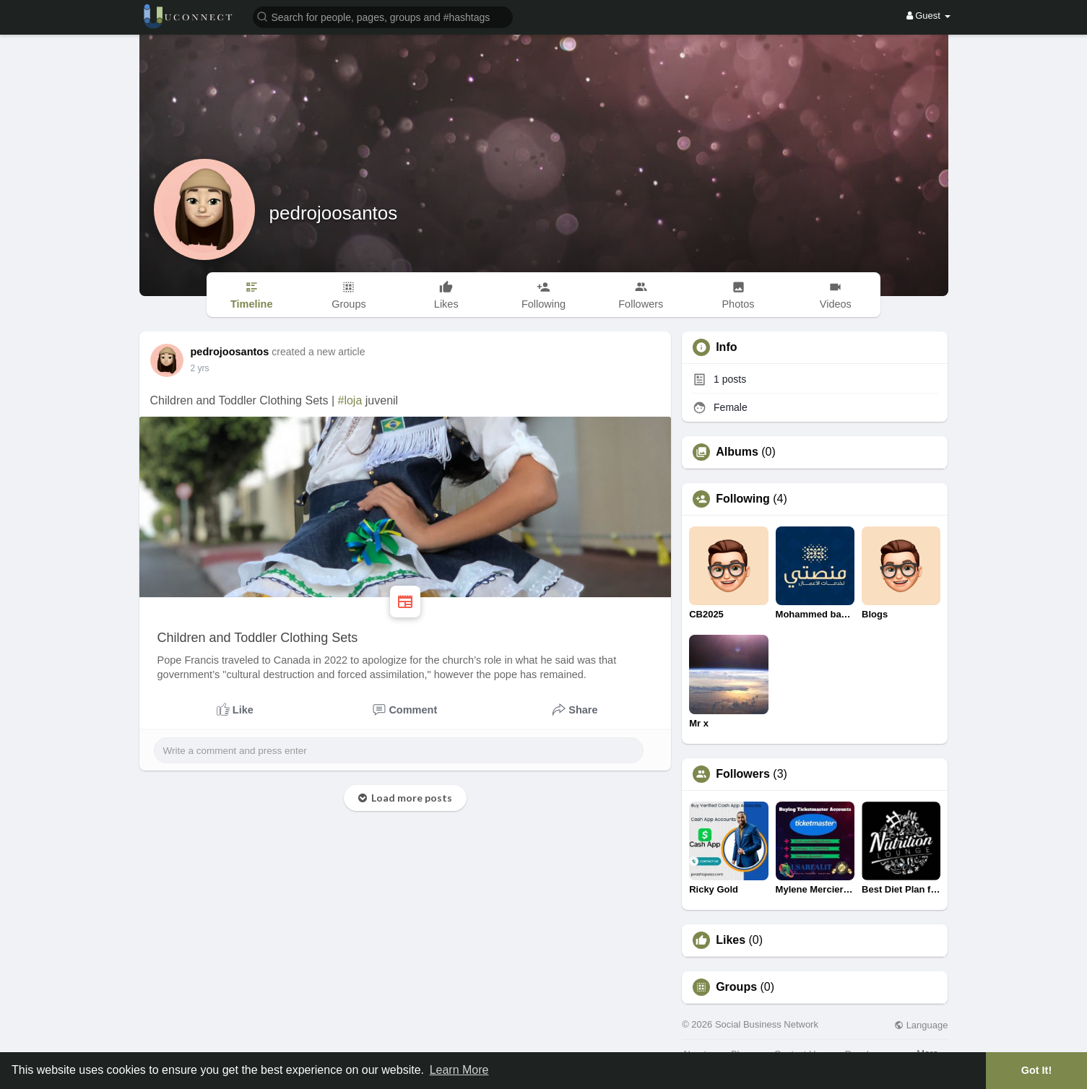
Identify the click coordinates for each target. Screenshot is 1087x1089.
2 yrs (200, 368)
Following (743, 499)
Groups (736, 987)
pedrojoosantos (333, 213)
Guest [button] (928, 15)
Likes (730, 940)
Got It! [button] (1036, 1070)
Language (921, 1025)
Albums (737, 452)
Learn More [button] (459, 1070)
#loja (350, 400)
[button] (383, 16)
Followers (743, 774)
